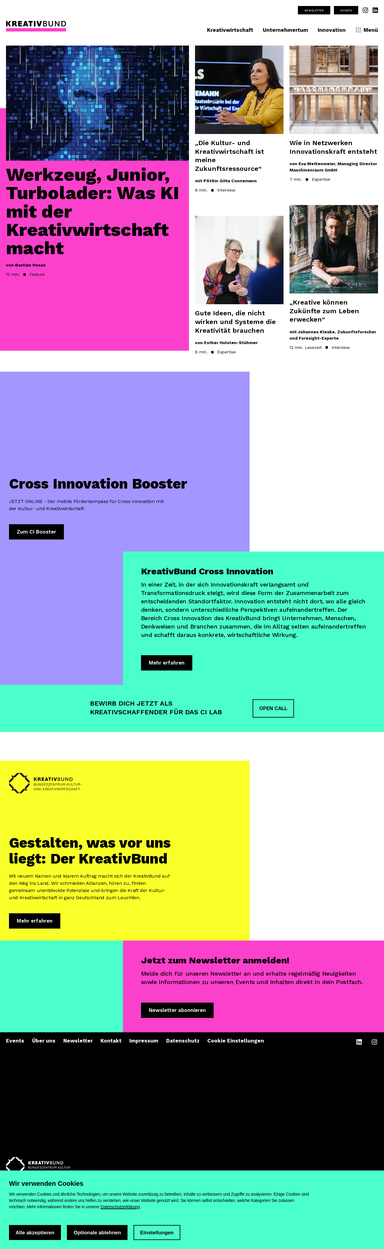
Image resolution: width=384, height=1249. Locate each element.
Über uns (44, 1042)
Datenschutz (183, 1042)
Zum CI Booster (36, 532)
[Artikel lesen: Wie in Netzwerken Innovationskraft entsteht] (334, 122)
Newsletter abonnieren (177, 1011)
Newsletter (314, 10)
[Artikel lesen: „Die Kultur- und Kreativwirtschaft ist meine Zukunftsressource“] (239, 128)
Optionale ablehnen (97, 1233)
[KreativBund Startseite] (36, 27)
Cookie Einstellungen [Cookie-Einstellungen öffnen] (235, 1042)
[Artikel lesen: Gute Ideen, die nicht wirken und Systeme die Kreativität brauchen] (239, 294)
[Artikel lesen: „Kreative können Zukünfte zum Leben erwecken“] (334, 286)
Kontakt (111, 1042)
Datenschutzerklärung (120, 1206)
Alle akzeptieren (35, 1233)
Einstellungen (156, 1233)
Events (346, 10)
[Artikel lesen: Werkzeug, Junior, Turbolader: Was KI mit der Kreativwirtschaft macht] (97, 167)
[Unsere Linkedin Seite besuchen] (375, 10)
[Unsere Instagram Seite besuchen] (365, 10)
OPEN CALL (273, 709)
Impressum (143, 1042)
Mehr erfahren (166, 663)
